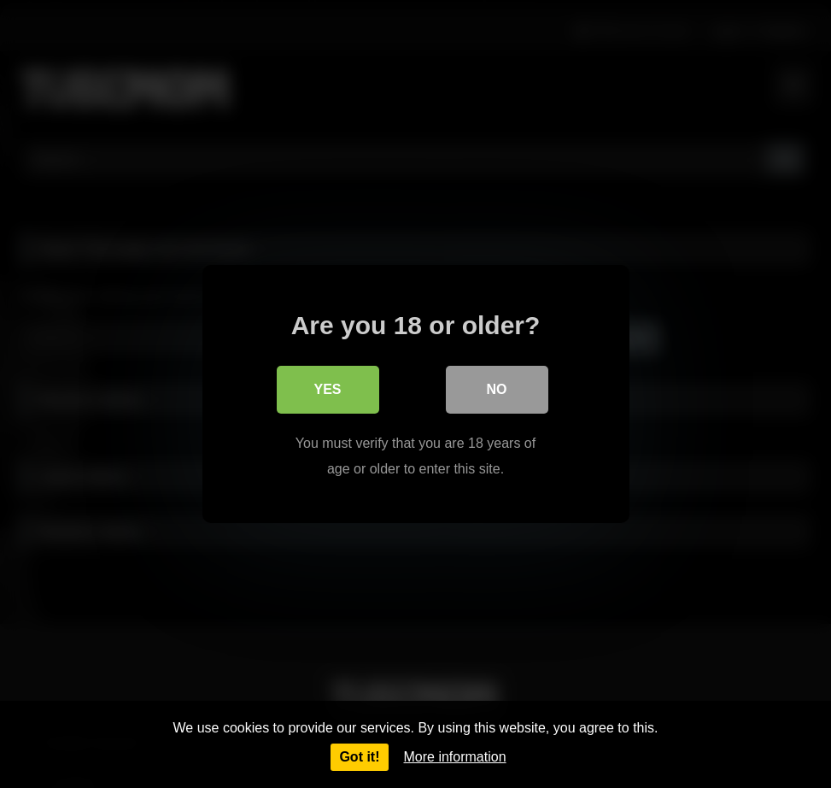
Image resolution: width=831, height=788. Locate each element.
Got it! (359, 757)
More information (455, 757)
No (497, 389)
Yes (327, 389)
